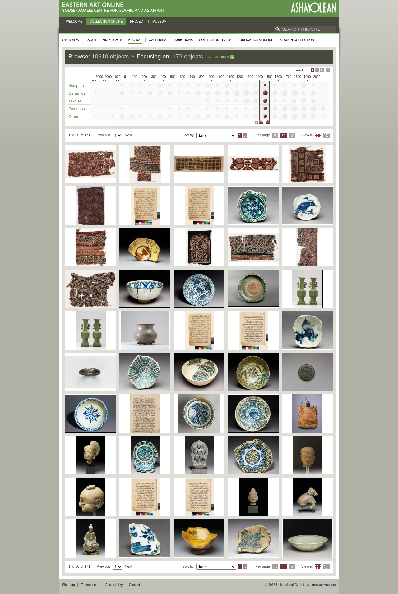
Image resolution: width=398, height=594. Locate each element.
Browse (135, 40)
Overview (70, 40)
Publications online (255, 40)
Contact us (136, 585)
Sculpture (76, 85)
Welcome (74, 21)
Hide (322, 70)
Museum (159, 21)
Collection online (106, 21)
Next (128, 135)
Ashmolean (313, 7)
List (326, 135)
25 (275, 136)
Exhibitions (183, 40)
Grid (318, 135)
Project (137, 21)
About (91, 40)
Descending (245, 135)
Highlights (112, 40)
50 (283, 136)
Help (328, 70)
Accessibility (114, 585)
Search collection (297, 40)
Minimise (317, 70)
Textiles (75, 101)
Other (73, 116)
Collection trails (215, 40)
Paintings (76, 109)
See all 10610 (218, 57)
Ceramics (76, 93)
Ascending (240, 135)
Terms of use (90, 585)
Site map (68, 585)
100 (291, 136)
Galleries (157, 40)
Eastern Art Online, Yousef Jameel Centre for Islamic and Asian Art (115, 7)
